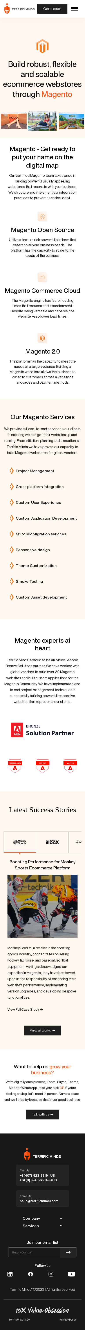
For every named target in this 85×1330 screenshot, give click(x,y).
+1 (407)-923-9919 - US (37, 1175)
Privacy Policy (68, 1319)
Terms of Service (19, 1319)
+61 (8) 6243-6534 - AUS (38, 1180)
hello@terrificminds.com (39, 1201)
